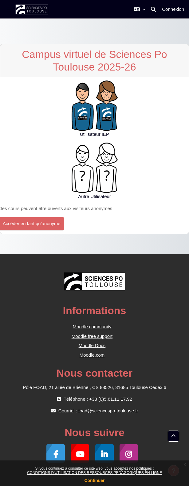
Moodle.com (92, 355)
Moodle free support (92, 336)
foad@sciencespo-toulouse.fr (108, 410)
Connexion (173, 9)
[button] (139, 9)
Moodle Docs (92, 345)
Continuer (94, 480)
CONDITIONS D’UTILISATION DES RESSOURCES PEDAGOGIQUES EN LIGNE (94, 473)
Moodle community (92, 326)
